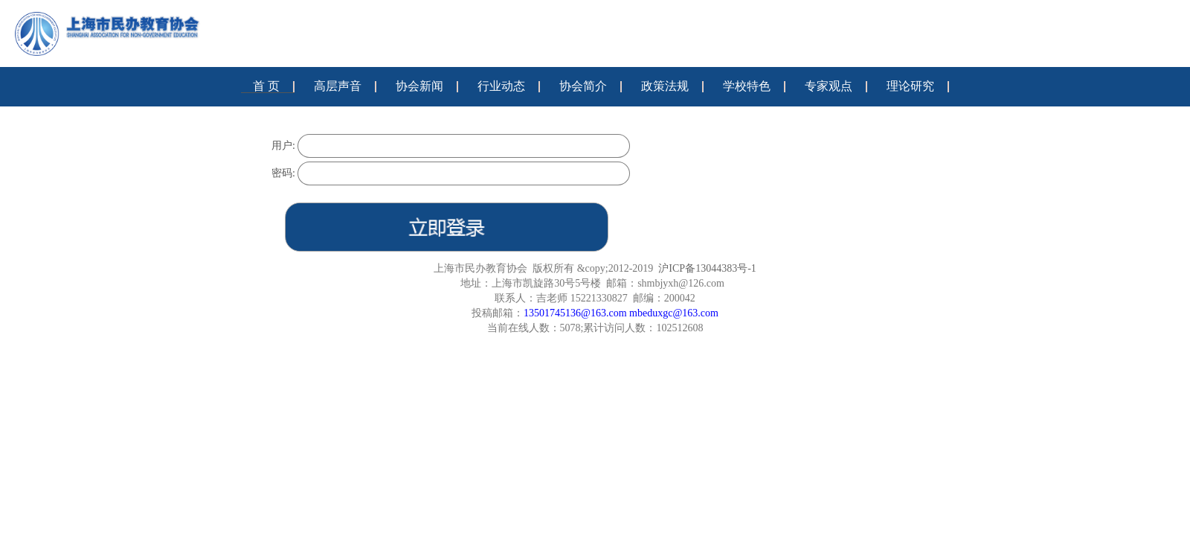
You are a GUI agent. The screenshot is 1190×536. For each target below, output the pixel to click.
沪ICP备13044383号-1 (707, 268)
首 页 (266, 86)
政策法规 (665, 86)
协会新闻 (419, 86)
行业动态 (501, 86)
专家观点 (828, 86)
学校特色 (747, 86)
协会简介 (583, 86)
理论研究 (910, 86)
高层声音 (337, 86)
